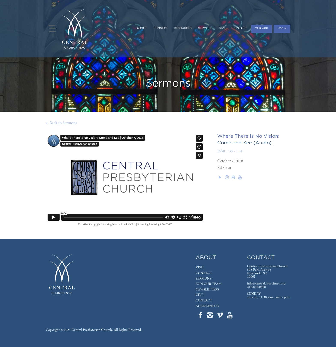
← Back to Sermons (61, 123)
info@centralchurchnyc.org (266, 283)
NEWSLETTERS (207, 289)
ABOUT (206, 257)
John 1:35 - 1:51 (230, 151)
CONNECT (204, 273)
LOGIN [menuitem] (282, 28)
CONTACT (204, 300)
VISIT (200, 267)
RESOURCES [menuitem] (183, 28)
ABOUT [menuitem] (142, 28)
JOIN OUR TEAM (208, 284)
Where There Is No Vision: (248, 136)
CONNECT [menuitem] (160, 28)
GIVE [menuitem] (222, 28)
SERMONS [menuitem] (205, 28)
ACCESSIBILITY (207, 306)
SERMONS (203, 278)
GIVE (199, 295)
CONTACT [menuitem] (239, 28)
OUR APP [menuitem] (261, 28)
